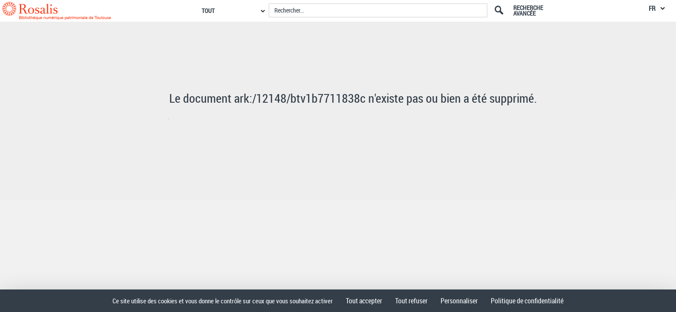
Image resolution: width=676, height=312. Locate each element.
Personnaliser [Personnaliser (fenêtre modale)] (459, 301)
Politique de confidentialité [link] (527, 301)
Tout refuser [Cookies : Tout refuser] (411, 301)
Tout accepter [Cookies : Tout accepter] (364, 301)
